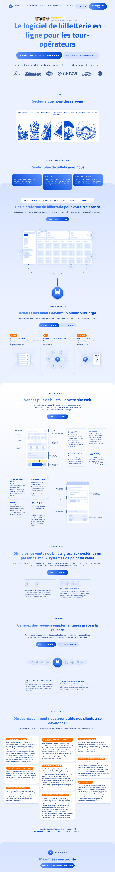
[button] (19, 5)
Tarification (70, 4)
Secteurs (42, 4)
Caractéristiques (31, 4)
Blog (49, 4)
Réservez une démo (98, 6)
